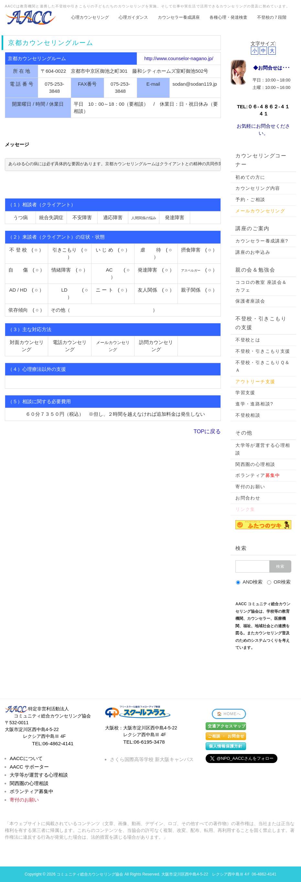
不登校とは (247, 339)
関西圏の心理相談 (255, 464)
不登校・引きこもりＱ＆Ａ (262, 366)
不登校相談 (247, 415)
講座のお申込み (252, 252)
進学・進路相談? (254, 403)
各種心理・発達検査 (228, 17)
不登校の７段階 (271, 17)
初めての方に (250, 177)
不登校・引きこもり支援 (262, 351)
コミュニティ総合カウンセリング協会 (90, 874)
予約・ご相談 (250, 199)
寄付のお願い (250, 486)
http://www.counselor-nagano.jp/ (178, 58)
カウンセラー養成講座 (179, 17)
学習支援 (245, 392)
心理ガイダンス (133, 17)
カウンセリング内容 (257, 188)
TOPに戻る (207, 431)
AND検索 (249, 582)
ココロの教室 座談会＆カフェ (261, 286)
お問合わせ (247, 497)
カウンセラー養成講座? (261, 240)
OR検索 (279, 582)
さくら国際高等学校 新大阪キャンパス (152, 759)
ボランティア (257, 475)
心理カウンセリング (90, 17)
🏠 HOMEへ (229, 714)
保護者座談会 (250, 301)
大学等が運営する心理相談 (262, 449)
